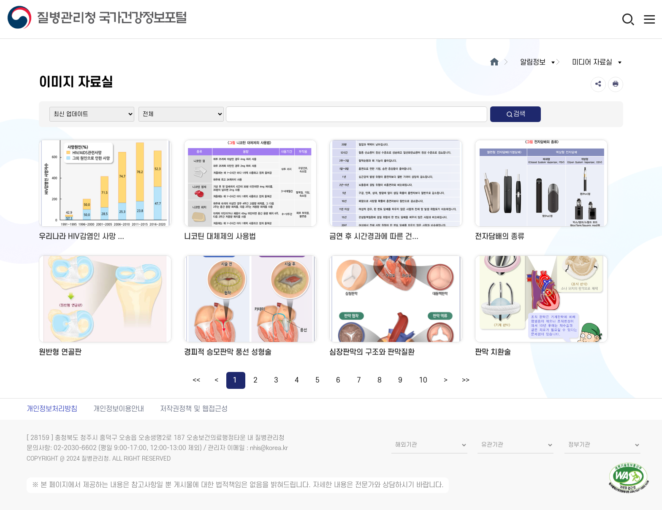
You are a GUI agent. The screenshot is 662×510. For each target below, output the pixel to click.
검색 (515, 114)
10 (423, 380)
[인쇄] (615, 84)
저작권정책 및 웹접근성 (194, 409)
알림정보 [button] (538, 62)
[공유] (598, 84)
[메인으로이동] (494, 62)
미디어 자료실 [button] (597, 62)
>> (465, 380)
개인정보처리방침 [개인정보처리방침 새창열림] (52, 409)
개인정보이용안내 (118, 409)
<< (196, 380)
